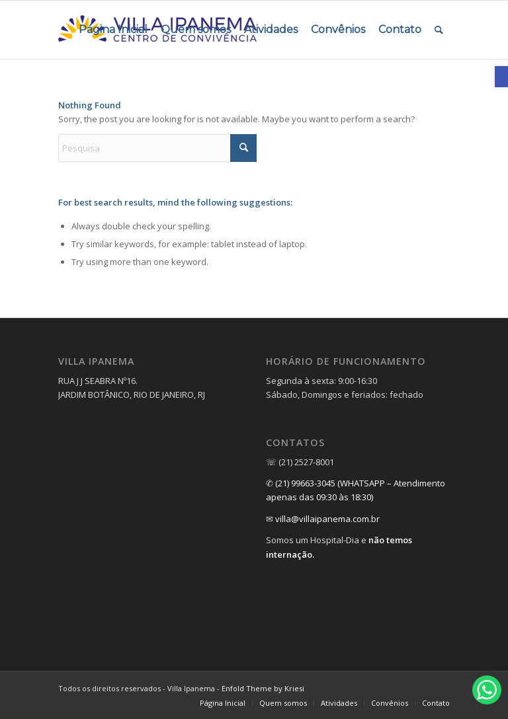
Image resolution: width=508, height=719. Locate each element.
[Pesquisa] (157, 148)
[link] (501, 76)
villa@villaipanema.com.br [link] (327, 519)
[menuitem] (113, 30)
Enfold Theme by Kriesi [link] (263, 688)
